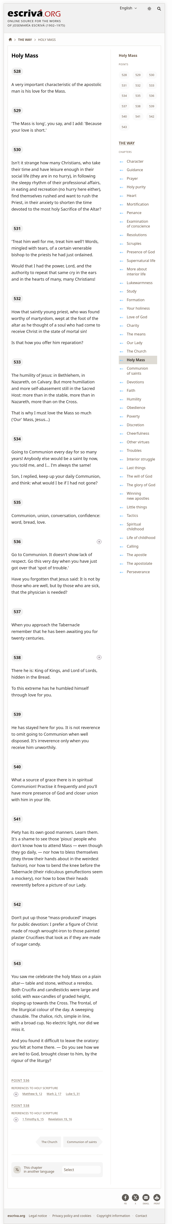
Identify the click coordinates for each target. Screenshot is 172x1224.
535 (17, 502)
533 (17, 362)
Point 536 (20, 1080)
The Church (49, 1142)
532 (17, 298)
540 (17, 766)
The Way (127, 143)
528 (17, 71)
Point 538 (20, 1105)
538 (17, 657)
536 (17, 541)
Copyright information (113, 1216)
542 (17, 904)
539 (17, 714)
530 (17, 149)
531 (17, 228)
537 (17, 611)
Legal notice (38, 1216)
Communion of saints (82, 1142)
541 (17, 819)
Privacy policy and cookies (71, 1216)
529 (17, 110)
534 (17, 439)
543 (17, 963)
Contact (141, 1216)
